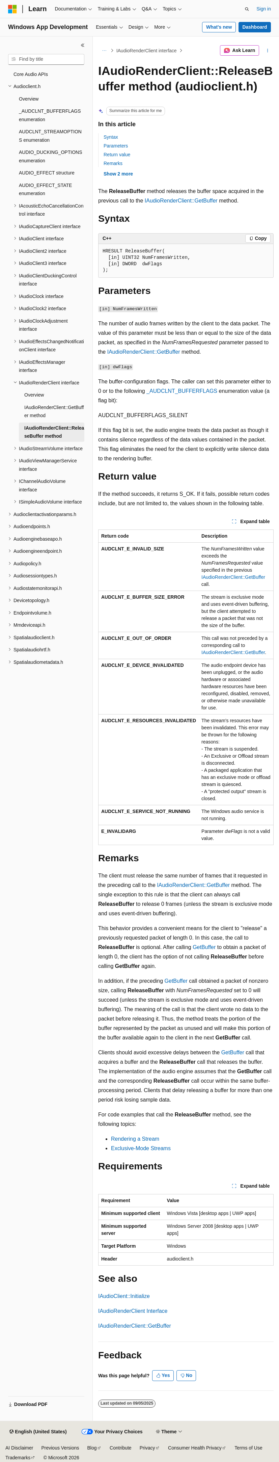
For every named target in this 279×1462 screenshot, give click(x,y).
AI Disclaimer (19, 1448)
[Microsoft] (12, 9)
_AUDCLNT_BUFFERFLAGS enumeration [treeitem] (50, 115)
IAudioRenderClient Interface (132, 1311)
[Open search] (247, 9)
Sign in (263, 8)
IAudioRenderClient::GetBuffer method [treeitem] (54, 411)
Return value (117, 154)
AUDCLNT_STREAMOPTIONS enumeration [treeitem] (50, 136)
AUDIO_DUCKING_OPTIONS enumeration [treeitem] (50, 156)
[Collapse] (83, 45)
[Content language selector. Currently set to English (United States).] (38, 1432)
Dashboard (254, 27)
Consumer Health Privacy (195, 1448)
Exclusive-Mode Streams (141, 1148)
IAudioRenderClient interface (146, 50)
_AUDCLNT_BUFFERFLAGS (181, 391)
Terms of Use (248, 1448)
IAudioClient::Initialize (124, 1296)
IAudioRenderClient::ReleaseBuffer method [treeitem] (54, 432)
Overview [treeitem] (28, 99)
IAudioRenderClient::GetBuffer (181, 201)
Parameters (116, 145)
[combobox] (46, 59)
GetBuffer (204, 947)
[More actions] (268, 50)
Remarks (113, 163)
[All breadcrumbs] (104, 50)
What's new (219, 27)
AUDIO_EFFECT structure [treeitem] (47, 172)
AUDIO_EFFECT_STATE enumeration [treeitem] (45, 189)
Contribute (121, 1448)
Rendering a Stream (135, 1139)
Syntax (111, 137)
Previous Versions (60, 1448)
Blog (92, 1448)
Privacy (147, 1448)
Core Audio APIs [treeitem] (30, 74)
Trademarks (17, 1457)
